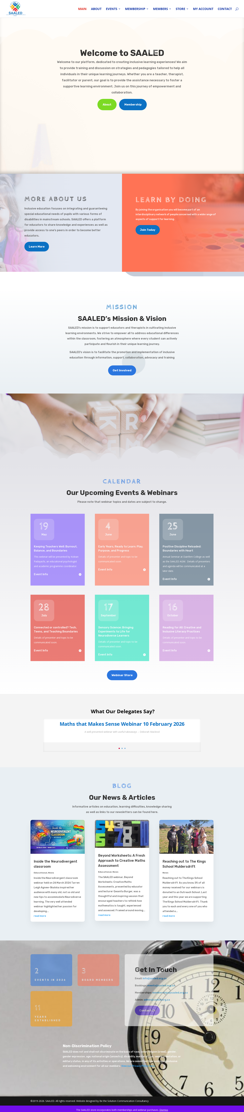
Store (180, 9)
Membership (135, 9)
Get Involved (122, 370)
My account (203, 9)
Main (82, 9)
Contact (225, 9)
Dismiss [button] (163, 1109)
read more (40, 916)
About (96, 9)
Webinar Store (122, 675)
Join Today (147, 229)
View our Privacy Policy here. (138, 1066)
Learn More (37, 246)
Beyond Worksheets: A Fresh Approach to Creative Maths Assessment (121, 860)
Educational (40, 873)
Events (111, 9)
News (51, 873)
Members (160, 9)
